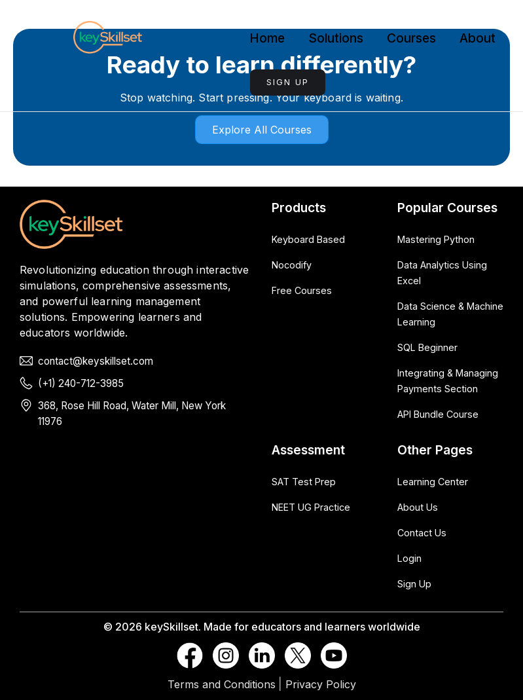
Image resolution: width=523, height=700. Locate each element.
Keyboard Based (308, 239)
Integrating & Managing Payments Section (447, 380)
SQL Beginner (427, 347)
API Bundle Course (437, 414)
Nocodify (292, 264)
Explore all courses (262, 129)
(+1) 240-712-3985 (81, 383)
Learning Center (432, 481)
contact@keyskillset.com (95, 361)
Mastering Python (436, 239)
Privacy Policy (320, 684)
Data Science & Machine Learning (450, 314)
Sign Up (287, 82)
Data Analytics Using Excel (442, 272)
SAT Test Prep (304, 481)
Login (409, 558)
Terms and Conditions (222, 684)
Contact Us (421, 532)
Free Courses (302, 290)
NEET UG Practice (311, 507)
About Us (417, 507)
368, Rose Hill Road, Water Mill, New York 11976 (132, 413)
